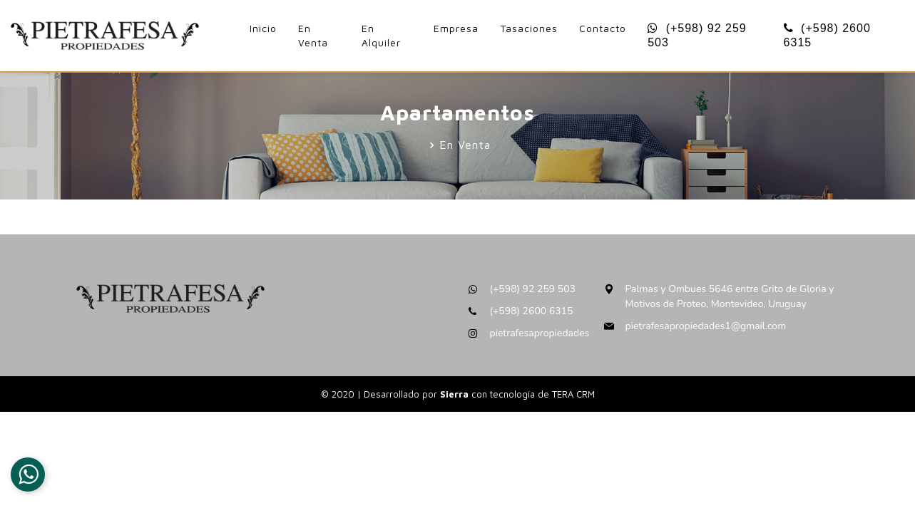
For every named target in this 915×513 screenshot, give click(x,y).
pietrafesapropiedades (540, 333)
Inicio (263, 28)
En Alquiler (381, 35)
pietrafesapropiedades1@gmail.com (706, 326)
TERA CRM (573, 394)
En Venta (313, 35)
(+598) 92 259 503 (697, 35)
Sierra (455, 394)
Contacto (602, 28)
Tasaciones (529, 28)
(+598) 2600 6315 (827, 35)
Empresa (456, 28)
